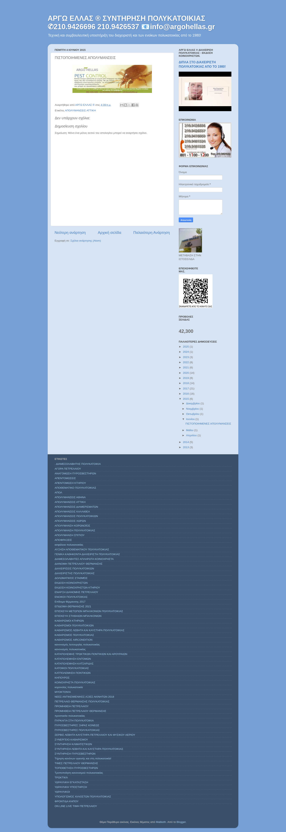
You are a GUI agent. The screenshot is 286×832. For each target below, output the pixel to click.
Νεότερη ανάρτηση (70, 232)
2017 (186, 388)
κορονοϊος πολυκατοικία (69, 687)
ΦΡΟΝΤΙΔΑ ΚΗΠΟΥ (67, 801)
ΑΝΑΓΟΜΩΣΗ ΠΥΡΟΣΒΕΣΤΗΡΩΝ (75, 473)
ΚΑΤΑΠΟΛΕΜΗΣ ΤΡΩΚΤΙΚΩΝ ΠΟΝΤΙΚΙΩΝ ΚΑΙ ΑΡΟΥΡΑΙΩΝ (91, 654)
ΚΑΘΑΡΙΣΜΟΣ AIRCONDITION (73, 639)
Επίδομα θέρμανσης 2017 (70, 601)
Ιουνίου (190, 419)
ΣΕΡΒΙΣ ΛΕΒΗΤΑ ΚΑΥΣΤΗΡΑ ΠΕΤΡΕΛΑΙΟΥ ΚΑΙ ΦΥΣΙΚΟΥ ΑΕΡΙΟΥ (95, 734)
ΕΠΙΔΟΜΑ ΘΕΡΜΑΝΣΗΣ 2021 (73, 606)
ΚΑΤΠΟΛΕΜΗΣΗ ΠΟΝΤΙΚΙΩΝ (73, 672)
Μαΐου (190, 430)
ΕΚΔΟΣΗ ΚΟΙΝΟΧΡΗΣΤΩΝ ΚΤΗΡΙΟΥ (77, 587)
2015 (186, 398)
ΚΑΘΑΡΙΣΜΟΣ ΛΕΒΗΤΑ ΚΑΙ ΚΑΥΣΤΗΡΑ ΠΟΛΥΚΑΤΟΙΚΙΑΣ (89, 630)
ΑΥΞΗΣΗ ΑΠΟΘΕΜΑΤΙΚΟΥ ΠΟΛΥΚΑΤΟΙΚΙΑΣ (82, 549)
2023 (186, 357)
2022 (186, 362)
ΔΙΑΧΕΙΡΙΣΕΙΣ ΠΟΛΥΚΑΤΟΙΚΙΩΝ (74, 568)
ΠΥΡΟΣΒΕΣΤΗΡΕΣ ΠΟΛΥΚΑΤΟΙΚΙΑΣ (77, 730)
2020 (186, 372)
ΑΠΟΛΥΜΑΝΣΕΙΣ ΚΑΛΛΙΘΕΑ (72, 511)
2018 (186, 383)
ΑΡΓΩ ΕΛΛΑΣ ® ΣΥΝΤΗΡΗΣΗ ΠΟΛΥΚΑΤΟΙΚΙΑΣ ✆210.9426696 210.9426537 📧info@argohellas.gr (131, 22)
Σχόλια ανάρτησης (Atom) (86, 240)
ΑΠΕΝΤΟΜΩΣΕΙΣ (65, 478)
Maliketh (161, 821)
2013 (186, 447)
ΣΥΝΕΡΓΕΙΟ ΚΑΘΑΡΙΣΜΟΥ (71, 739)
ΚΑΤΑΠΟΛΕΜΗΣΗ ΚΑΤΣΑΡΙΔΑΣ (74, 663)
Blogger (181, 821)
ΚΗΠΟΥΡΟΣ (62, 677)
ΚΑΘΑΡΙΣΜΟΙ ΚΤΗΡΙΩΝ (69, 620)
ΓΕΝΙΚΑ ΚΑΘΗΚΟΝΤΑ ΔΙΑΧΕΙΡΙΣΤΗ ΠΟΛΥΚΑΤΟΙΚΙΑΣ (87, 554)
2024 (186, 351)
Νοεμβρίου (193, 408)
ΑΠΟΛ (58, 492)
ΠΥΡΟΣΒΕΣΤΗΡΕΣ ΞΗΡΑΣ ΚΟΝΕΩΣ (77, 725)
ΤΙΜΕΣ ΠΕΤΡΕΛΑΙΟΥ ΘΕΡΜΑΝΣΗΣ (76, 763)
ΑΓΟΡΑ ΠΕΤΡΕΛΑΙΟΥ (68, 468)
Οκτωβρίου (193, 413)
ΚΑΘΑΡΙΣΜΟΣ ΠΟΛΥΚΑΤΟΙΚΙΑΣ (74, 635)
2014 (186, 442)
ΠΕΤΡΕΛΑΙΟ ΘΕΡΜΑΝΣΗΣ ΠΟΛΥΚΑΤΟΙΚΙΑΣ (82, 701)
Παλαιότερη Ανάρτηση (151, 232)
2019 (186, 378)
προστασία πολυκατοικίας (70, 715)
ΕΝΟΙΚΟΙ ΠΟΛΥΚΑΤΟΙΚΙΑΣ (71, 596)
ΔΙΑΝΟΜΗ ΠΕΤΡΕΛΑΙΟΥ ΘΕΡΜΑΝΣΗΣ (78, 563)
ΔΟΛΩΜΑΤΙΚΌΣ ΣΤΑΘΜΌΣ (71, 578)
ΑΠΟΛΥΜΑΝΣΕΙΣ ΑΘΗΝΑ (70, 497)
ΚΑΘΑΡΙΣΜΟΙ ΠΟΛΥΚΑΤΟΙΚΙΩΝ (74, 625)
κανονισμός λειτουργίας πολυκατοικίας (77, 644)
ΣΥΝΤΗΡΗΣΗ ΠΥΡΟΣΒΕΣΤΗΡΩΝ (75, 753)
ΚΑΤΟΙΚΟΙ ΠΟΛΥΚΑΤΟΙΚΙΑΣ (72, 668)
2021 (186, 367)
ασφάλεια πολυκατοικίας (69, 544)
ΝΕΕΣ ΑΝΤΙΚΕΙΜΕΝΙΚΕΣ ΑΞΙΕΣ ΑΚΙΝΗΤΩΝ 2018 (84, 696)
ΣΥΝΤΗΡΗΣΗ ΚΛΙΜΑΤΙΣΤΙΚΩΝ (73, 744)
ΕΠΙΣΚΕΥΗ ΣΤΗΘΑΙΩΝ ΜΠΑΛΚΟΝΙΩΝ (78, 615)
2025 (186, 346)
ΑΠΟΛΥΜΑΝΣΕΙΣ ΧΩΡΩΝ (70, 520)
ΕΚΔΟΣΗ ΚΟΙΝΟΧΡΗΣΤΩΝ (71, 582)
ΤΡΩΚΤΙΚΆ (61, 777)
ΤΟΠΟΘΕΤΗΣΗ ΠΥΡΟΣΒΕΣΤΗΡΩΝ (76, 768)
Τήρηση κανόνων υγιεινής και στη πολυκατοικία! (83, 758)
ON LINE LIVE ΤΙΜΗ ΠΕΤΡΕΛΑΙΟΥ (76, 806)
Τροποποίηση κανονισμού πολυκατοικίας (79, 772)
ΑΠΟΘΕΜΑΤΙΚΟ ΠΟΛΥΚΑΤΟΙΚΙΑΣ (75, 487)
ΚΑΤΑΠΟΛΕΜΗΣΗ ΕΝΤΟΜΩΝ (73, 658)
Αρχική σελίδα (109, 232)
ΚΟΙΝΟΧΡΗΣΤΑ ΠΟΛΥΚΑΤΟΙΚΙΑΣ (75, 682)
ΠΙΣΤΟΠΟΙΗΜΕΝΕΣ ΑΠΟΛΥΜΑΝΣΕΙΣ (208, 423)
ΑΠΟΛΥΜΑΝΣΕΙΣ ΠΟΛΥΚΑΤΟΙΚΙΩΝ (76, 516)
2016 (186, 393)
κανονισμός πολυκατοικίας (70, 649)
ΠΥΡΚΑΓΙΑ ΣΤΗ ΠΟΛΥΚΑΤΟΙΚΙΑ (74, 720)
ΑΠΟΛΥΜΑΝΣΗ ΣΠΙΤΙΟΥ (70, 535)
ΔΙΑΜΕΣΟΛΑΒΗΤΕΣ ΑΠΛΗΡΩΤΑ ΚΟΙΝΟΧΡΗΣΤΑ (84, 559)
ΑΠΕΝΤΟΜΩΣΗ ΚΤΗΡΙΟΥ (70, 482)
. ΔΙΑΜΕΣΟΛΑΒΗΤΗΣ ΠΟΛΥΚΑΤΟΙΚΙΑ (78, 463)
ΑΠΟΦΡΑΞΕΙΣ (63, 539)
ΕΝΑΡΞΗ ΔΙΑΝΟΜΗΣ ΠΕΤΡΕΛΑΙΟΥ (76, 592)
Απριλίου (191, 435)
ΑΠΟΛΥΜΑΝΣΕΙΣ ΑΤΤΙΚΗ (80, 110)
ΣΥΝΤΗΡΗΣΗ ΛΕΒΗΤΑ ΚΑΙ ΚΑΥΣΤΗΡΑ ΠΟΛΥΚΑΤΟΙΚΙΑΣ (89, 748)
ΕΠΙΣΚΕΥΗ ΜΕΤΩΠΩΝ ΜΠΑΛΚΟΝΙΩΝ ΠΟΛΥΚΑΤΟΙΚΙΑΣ (89, 611)
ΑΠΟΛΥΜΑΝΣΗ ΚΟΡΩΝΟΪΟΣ (72, 525)
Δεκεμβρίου (193, 403)
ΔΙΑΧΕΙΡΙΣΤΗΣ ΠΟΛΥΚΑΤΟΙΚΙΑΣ (75, 573)
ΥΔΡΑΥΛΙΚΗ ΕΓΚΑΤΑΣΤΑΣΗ (71, 782)
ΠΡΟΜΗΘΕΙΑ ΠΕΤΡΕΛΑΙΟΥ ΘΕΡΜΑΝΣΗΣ (80, 711)
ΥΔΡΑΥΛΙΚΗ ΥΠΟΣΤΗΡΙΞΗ (71, 787)
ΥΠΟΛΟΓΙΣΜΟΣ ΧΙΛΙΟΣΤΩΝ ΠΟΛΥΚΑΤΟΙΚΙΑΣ (83, 796)
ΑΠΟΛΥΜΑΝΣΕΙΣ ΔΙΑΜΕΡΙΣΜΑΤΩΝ (76, 506)
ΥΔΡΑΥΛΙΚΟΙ (62, 791)
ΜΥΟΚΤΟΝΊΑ (63, 691)
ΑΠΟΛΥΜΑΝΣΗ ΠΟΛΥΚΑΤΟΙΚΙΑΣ (75, 530)
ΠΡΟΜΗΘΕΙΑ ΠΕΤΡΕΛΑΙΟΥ (72, 706)
